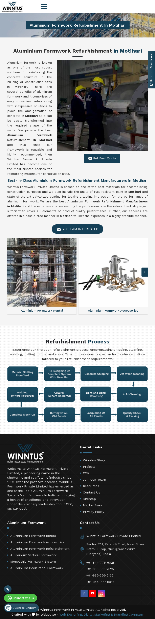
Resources (91, 486)
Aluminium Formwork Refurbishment (39, 549)
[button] (144, 272)
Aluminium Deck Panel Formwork (36, 568)
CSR (86, 473)
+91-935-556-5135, (100, 575)
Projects (89, 467)
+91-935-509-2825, (100, 569)
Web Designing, (71, 614)
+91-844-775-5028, (100, 562)
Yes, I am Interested (77, 229)
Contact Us (91, 492)
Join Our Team (94, 479)
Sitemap (89, 499)
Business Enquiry (20, 607)
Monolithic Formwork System (33, 561)
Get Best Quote (102, 158)
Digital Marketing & (98, 614)
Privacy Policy (93, 512)
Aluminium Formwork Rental (33, 536)
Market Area (92, 505)
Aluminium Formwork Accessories (37, 542)
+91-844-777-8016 (100, 582)
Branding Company (128, 614)
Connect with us (20, 598)
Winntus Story (94, 460)
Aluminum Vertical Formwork (33, 555)
